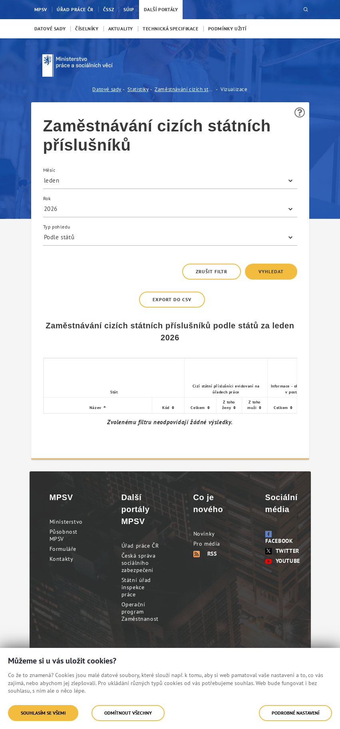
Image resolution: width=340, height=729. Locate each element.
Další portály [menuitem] (161, 9)
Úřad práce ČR (140, 545)
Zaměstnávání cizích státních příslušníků (185, 89)
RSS (205, 553)
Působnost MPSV (64, 535)
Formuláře (63, 548)
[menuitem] (50, 28)
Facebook (279, 537)
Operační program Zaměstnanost (140, 611)
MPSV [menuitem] (40, 9)
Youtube (282, 560)
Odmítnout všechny (128, 713)
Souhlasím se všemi (43, 713)
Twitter (282, 550)
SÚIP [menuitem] (128, 9)
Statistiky (138, 89)
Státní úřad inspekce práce (136, 587)
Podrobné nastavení (295, 713)
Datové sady (106, 89)
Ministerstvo (66, 521)
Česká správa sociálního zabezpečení (138, 563)
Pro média (206, 543)
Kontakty (62, 558)
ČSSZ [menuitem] (108, 9)
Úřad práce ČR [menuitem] (75, 9)
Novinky (204, 533)
